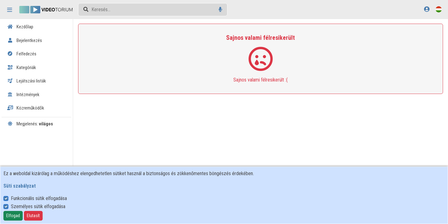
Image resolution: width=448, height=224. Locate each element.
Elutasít (33, 215)
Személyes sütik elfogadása (38, 206)
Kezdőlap (20, 27)
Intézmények (23, 94)
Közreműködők (25, 108)
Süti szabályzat (19, 186)
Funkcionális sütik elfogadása (39, 198)
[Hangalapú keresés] (220, 9)
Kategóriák (21, 67)
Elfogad (13, 215)
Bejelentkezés (24, 40)
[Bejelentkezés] (426, 9)
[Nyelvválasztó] (439, 9)
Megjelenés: (30, 124)
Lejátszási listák (26, 81)
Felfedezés (21, 54)
